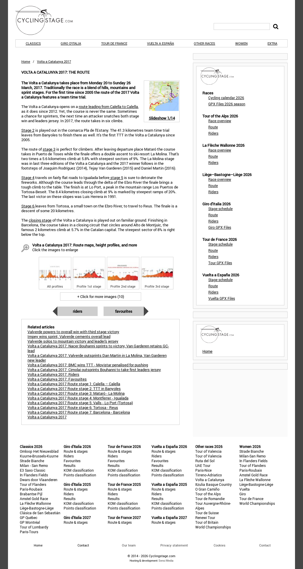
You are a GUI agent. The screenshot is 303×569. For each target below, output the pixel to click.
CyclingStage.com (47, 20)
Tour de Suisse (207, 512)
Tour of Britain (206, 522)
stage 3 (49, 149)
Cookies (219, 545)
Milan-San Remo (252, 456)
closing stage (40, 220)
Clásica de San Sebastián (40, 512)
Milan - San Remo (34, 465)
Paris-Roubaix (31, 489)
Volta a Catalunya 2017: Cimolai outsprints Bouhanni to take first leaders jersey (94, 369)
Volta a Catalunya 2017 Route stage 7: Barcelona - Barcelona (79, 412)
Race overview (219, 120)
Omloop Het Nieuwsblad (39, 451)
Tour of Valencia (208, 451)
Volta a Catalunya (209, 479)
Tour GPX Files (220, 262)
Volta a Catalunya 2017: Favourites (57, 379)
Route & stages (76, 451)
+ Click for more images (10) (100, 296)
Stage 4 (27, 177)
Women (241, 43)
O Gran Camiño (207, 489)
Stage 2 (27, 130)
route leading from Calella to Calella (108, 106)
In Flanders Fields (34, 475)
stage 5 (116, 177)
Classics (33, 43)
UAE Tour (202, 465)
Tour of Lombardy (34, 527)
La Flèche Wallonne (35, 503)
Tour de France (114, 43)
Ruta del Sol (205, 460)
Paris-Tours (29, 531)
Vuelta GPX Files (221, 298)
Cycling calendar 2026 (226, 97)
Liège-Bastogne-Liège (37, 508)
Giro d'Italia (71, 43)
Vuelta (244, 489)
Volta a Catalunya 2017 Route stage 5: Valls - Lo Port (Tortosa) (80, 402)
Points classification (80, 475)
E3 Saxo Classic (32, 470)
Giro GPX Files (219, 227)
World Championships (213, 527)
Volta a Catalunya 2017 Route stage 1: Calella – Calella (74, 383)
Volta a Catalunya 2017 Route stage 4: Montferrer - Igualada (78, 398)
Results (69, 465)
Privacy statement (174, 545)
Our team (129, 545)
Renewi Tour (205, 517)
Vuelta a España (160, 43)
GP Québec (28, 517)
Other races (204, 43)
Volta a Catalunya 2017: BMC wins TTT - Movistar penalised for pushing (88, 364)
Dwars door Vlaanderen (38, 479)
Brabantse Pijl (31, 493)
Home (25, 61)
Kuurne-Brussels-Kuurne (39, 456)
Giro (242, 493)
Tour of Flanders (33, 484)
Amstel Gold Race (34, 498)
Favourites (123, 311)
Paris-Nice (203, 470)
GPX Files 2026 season (226, 103)
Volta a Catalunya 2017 (47, 417)
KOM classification (79, 470)
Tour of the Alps (208, 493)
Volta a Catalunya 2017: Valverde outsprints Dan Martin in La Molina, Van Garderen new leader (97, 358)
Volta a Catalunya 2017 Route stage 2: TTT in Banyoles (74, 388)
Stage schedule (220, 208)
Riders (77, 311)
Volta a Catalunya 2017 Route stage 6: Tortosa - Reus (73, 407)
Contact (265, 545)
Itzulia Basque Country (213, 484)
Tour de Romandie (210, 498)
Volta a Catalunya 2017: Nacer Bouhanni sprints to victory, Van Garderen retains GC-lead (98, 348)
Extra (272, 43)
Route (213, 127)
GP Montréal (30, 522)
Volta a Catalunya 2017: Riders (53, 374)
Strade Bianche (32, 460)
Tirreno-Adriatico (208, 475)
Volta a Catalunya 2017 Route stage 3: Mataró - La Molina (76, 393)
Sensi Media (166, 560)
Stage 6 (28, 206)
